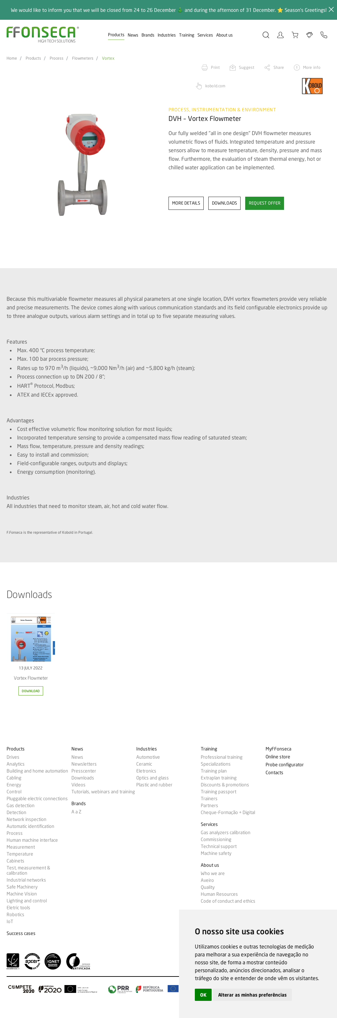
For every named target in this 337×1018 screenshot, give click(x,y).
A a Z (76, 811)
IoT (10, 921)
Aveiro (207, 880)
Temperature (20, 854)
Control (14, 791)
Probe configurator (285, 764)
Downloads (82, 777)
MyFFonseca (278, 749)
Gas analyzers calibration (225, 832)
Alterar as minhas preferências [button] (252, 995)
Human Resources (219, 894)
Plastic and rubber (154, 784)
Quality (208, 887)
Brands (148, 35)
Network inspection (26, 819)
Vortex (108, 58)
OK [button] (203, 995)
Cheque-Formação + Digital (228, 812)
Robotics (15, 914)
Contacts (274, 772)
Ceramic (144, 764)
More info (312, 67)
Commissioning (216, 839)
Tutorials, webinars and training (103, 791)
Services (205, 35)
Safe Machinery (22, 887)
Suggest (246, 67)
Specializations (216, 764)
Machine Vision (22, 893)
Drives (13, 757)
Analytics (16, 764)
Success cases (21, 933)
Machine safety (216, 853)
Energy (14, 784)
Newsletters (84, 764)
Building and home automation (37, 771)
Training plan (214, 771)
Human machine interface (32, 840)
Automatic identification (30, 826)
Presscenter (83, 771)
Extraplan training (219, 777)
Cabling (14, 777)
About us (224, 35)
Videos (78, 784)
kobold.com (215, 85)
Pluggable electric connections (37, 798)
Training (186, 35)
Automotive (148, 757)
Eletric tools (18, 907)
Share (278, 67)
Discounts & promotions (225, 784)
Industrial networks (26, 880)
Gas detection (21, 805)
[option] (83, 164)
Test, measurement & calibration (28, 870)
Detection (16, 812)
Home (12, 58)
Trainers (209, 798)
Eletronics (146, 771)
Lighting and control (27, 900)
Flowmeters (82, 58)
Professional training (222, 757)
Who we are (213, 873)
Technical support (219, 846)
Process (57, 58)
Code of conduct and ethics (228, 901)
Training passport (218, 791)
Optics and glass (152, 777)
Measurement (21, 847)
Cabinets (15, 860)
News (133, 35)
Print (215, 67)
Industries (167, 35)
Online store (278, 756)
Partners (209, 805)
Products (116, 34)
